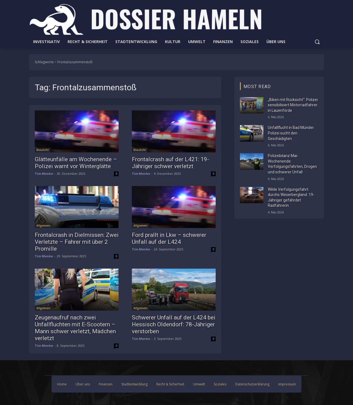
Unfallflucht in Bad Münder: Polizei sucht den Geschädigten (291, 133)
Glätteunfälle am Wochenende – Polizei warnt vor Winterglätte (76, 163)
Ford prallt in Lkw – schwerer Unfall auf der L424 (169, 238)
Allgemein (43, 225)
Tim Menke (44, 173)
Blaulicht (42, 150)
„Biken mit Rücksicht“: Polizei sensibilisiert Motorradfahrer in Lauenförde (293, 105)
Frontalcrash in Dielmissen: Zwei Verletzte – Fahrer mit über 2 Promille (77, 242)
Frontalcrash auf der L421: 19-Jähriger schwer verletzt (170, 163)
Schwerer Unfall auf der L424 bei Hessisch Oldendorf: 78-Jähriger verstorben (173, 324)
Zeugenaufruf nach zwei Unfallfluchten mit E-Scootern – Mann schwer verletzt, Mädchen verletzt (75, 328)
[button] (317, 41)
